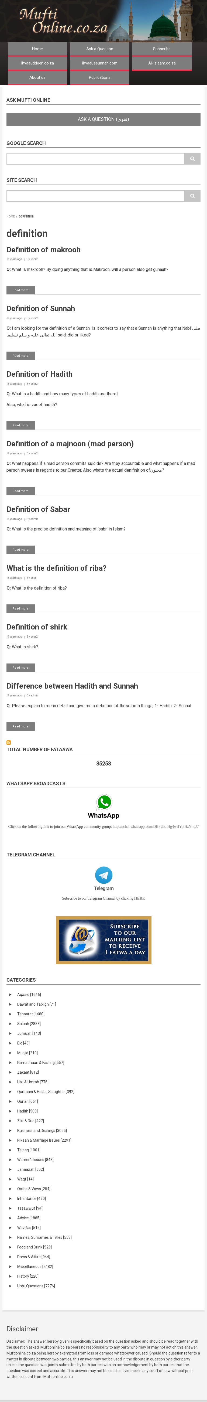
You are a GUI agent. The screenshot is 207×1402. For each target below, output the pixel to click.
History (28, 1276)
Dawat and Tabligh (36, 1004)
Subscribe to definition (8, 742)
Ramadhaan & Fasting (40, 1062)
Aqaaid (29, 994)
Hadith (27, 1111)
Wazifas (29, 1228)
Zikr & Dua (30, 1121)
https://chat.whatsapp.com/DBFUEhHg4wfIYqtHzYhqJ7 (156, 827)
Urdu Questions (36, 1286)
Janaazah (30, 1169)
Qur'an (27, 1101)
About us (37, 77)
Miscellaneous (35, 1266)
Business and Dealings (42, 1130)
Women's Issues (35, 1160)
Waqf (25, 1179)
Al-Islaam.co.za (162, 63)
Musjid (27, 1053)
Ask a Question (99, 48)
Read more (24, 291)
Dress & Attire (33, 1257)
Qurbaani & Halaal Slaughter (45, 1092)
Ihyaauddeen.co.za (37, 63)
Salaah (29, 1024)
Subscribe (162, 48)
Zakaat (28, 1072)
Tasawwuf (30, 1208)
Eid (23, 1043)
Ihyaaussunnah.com (100, 63)
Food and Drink (34, 1247)
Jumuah (29, 1033)
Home (37, 48)
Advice (28, 1218)
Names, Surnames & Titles (44, 1237)
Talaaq (28, 1150)
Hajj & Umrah (33, 1082)
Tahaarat (30, 1014)
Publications (100, 77)
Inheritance (31, 1198)
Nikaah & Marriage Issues (44, 1140)
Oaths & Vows (33, 1189)
